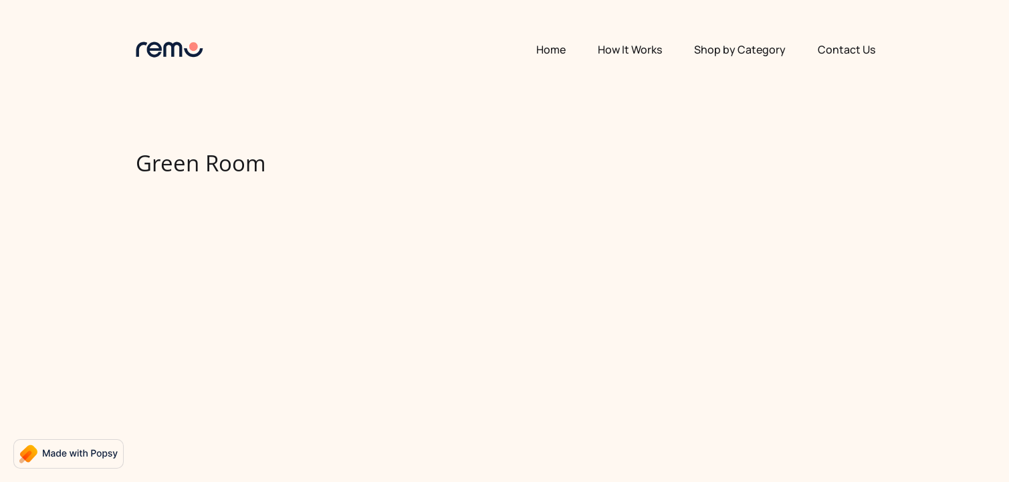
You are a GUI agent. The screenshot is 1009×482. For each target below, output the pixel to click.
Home (551, 49)
